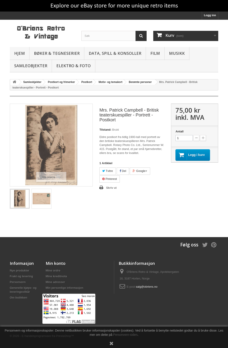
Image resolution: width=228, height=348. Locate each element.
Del (123, 171)
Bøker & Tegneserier (57, 53)
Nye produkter (19, 270)
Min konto (55, 263)
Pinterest (109, 179)
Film (155, 53)
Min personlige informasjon (64, 287)
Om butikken (18, 297)
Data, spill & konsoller (115, 53)
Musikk (177, 53)
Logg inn (210, 15)
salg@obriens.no (146, 286)
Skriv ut (111, 187)
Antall (179, 131)
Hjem (19, 53)
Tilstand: (105, 129)
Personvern (18, 282)
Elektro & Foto (73, 65)
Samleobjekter (30, 65)
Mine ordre (53, 270)
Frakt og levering (21, 276)
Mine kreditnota (56, 276)
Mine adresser (55, 282)
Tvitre (107, 171)
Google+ (140, 171)
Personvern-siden (125, 334)
